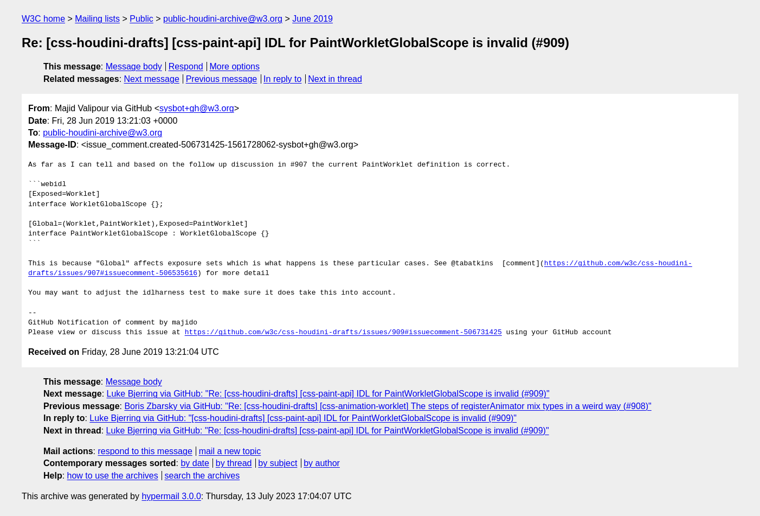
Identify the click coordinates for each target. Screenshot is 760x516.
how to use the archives (112, 475)
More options (235, 66)
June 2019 (312, 18)
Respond (186, 66)
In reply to (282, 79)
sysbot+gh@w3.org (196, 108)
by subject (277, 463)
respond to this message (145, 451)
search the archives (202, 475)
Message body (134, 66)
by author (322, 463)
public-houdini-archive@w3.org (222, 18)
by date (195, 463)
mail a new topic (230, 451)
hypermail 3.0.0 (171, 496)
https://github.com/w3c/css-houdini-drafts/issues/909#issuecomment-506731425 (343, 332)
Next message (151, 79)
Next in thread (335, 79)
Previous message (221, 79)
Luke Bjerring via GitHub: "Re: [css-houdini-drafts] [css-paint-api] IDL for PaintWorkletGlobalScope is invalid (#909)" (328, 393)
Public (141, 18)
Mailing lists (97, 18)
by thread (234, 463)
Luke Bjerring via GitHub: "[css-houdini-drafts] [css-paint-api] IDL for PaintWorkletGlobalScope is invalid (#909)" (303, 418)
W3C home (43, 18)
